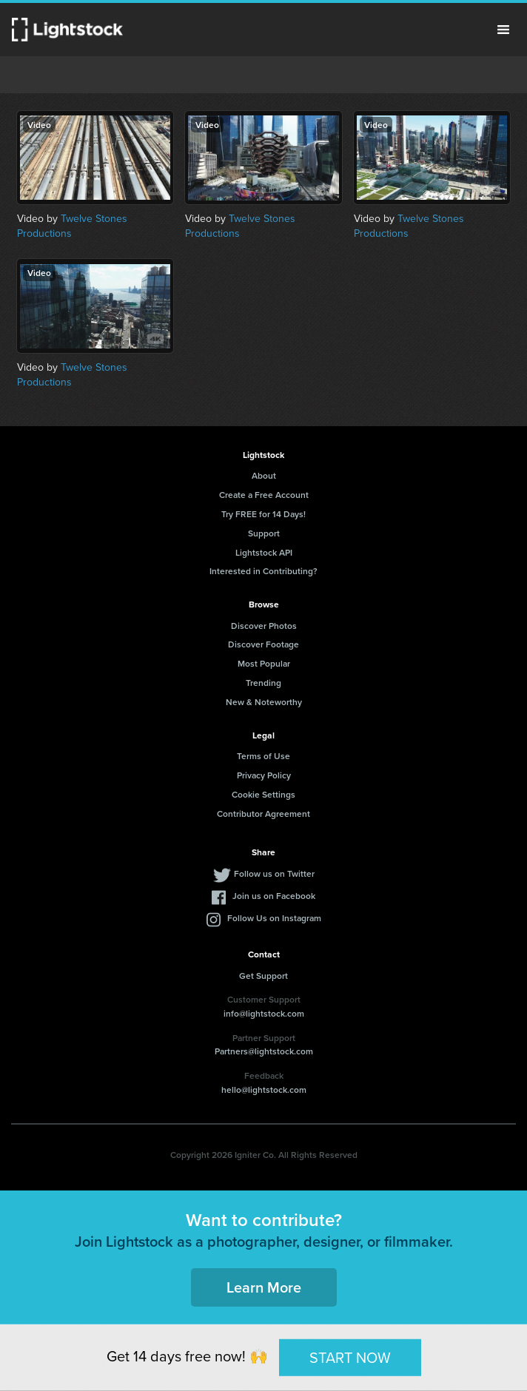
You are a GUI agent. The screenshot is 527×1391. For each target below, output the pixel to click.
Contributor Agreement (263, 813)
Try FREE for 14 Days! (263, 514)
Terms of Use (263, 756)
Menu (503, 29)
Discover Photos (264, 625)
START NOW (350, 1357)
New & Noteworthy (264, 702)
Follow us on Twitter (274, 873)
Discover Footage (263, 644)
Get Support (263, 975)
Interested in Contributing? (263, 571)
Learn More (263, 1287)
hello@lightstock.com (263, 1089)
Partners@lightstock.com (264, 1051)
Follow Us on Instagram (274, 918)
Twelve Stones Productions (72, 226)
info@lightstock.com (264, 1013)
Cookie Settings (263, 794)
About (264, 475)
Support (264, 533)
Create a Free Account (264, 494)
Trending (263, 682)
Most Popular (264, 663)
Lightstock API (263, 552)
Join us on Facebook (273, 895)
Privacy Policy (264, 775)
